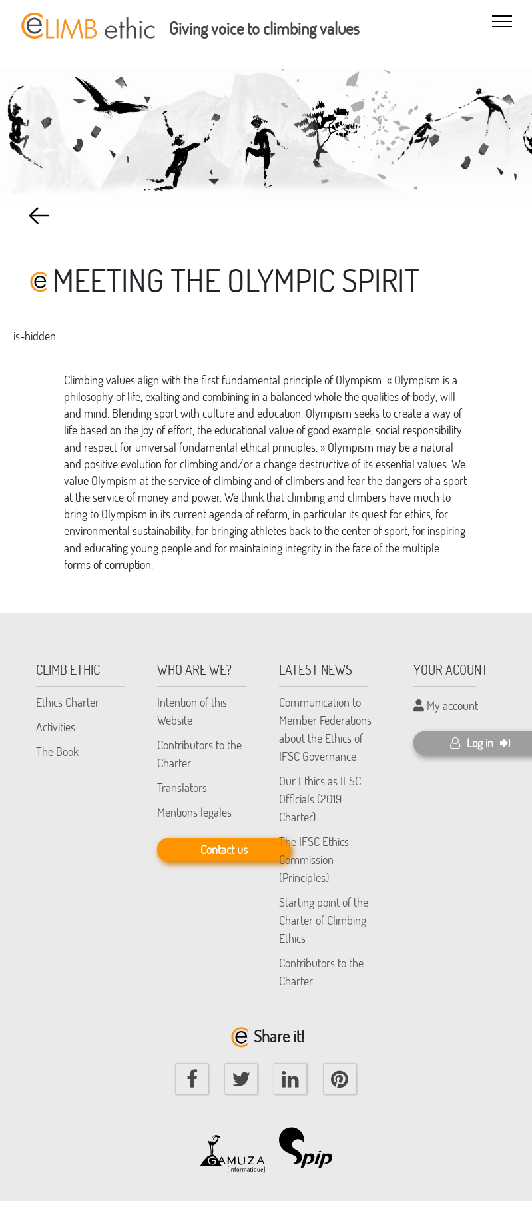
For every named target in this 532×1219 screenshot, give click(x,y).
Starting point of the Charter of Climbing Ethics (323, 920)
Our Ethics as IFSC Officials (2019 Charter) (320, 799)
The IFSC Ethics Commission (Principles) (314, 859)
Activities (55, 727)
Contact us (224, 849)
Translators (182, 787)
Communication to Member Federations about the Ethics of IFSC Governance (325, 729)
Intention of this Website (192, 711)
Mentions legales (194, 812)
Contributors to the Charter (199, 754)
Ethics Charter (67, 702)
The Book (57, 751)
